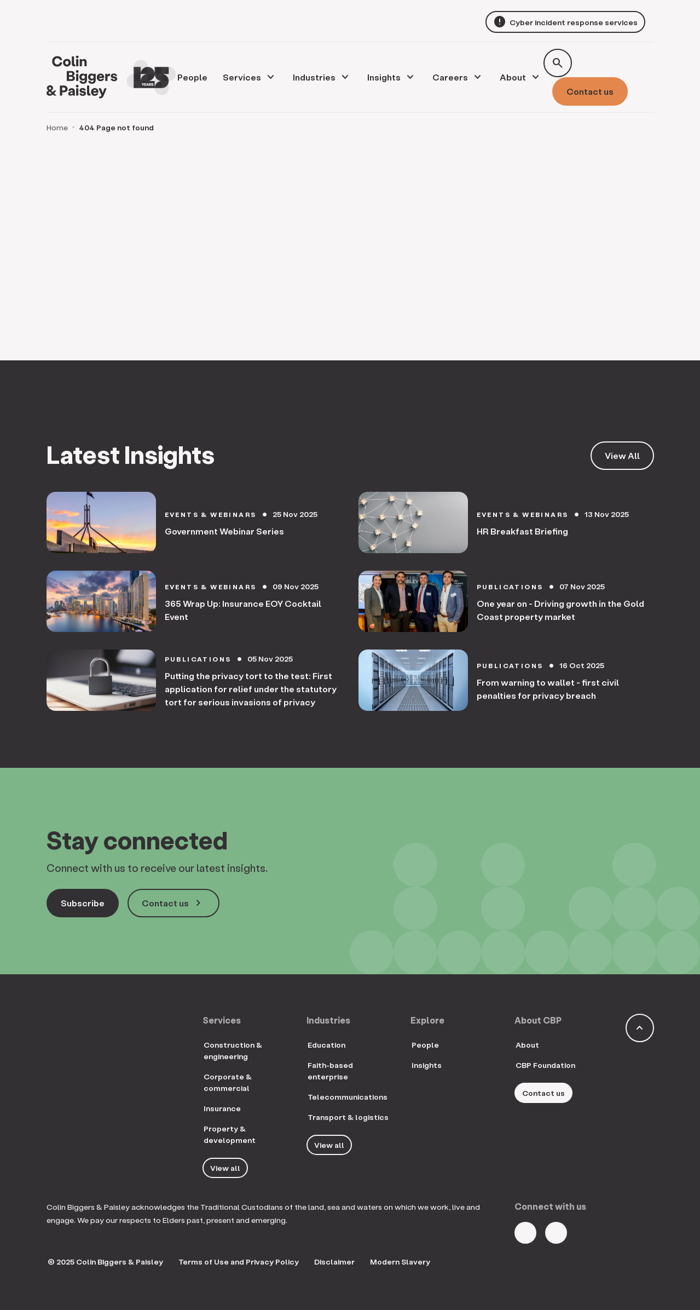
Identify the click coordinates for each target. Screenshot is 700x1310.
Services (242, 77)
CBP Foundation (545, 1065)
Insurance (222, 1108)
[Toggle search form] (557, 63)
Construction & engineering (233, 1050)
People (425, 1044)
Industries (314, 77)
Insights (384, 77)
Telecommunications (347, 1096)
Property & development (230, 1134)
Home (57, 127)
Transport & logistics (348, 1117)
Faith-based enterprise (330, 1071)
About (513, 77)
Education (326, 1044)
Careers (450, 77)
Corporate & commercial (228, 1082)
